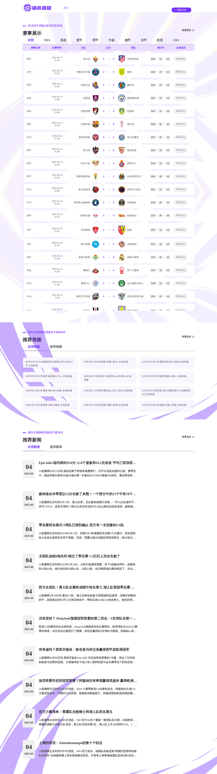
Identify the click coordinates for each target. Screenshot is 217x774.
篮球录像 (138, 8)
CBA (176, 40)
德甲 (128, 40)
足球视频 (34, 346)
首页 (66, 8)
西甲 (95, 40)
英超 (63, 40)
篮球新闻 (56, 447)
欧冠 (160, 40)
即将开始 (180, 59)
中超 (111, 40)
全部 (31, 40)
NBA (47, 40)
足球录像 (120, 8)
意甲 (79, 40)
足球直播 (82, 8)
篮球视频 (56, 346)
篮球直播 (101, 8)
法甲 (144, 40)
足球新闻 (34, 447)
